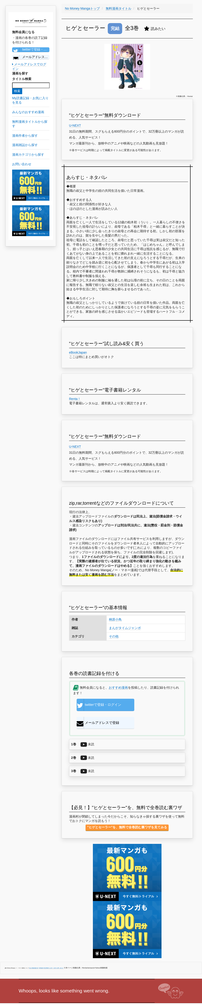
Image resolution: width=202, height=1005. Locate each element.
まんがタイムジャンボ (125, 628)
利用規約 (41, 953)
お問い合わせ (60, 953)
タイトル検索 (21, 79)
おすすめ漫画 (118, 687)
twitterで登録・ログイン (30, 49)
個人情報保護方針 (33, 953)
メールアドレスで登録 (30, 57)
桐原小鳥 (115, 619)
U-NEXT (75, 125)
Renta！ (75, 399)
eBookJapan (78, 352)
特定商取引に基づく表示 (50, 953)
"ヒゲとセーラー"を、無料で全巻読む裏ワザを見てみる (127, 812)
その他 (114, 636)
